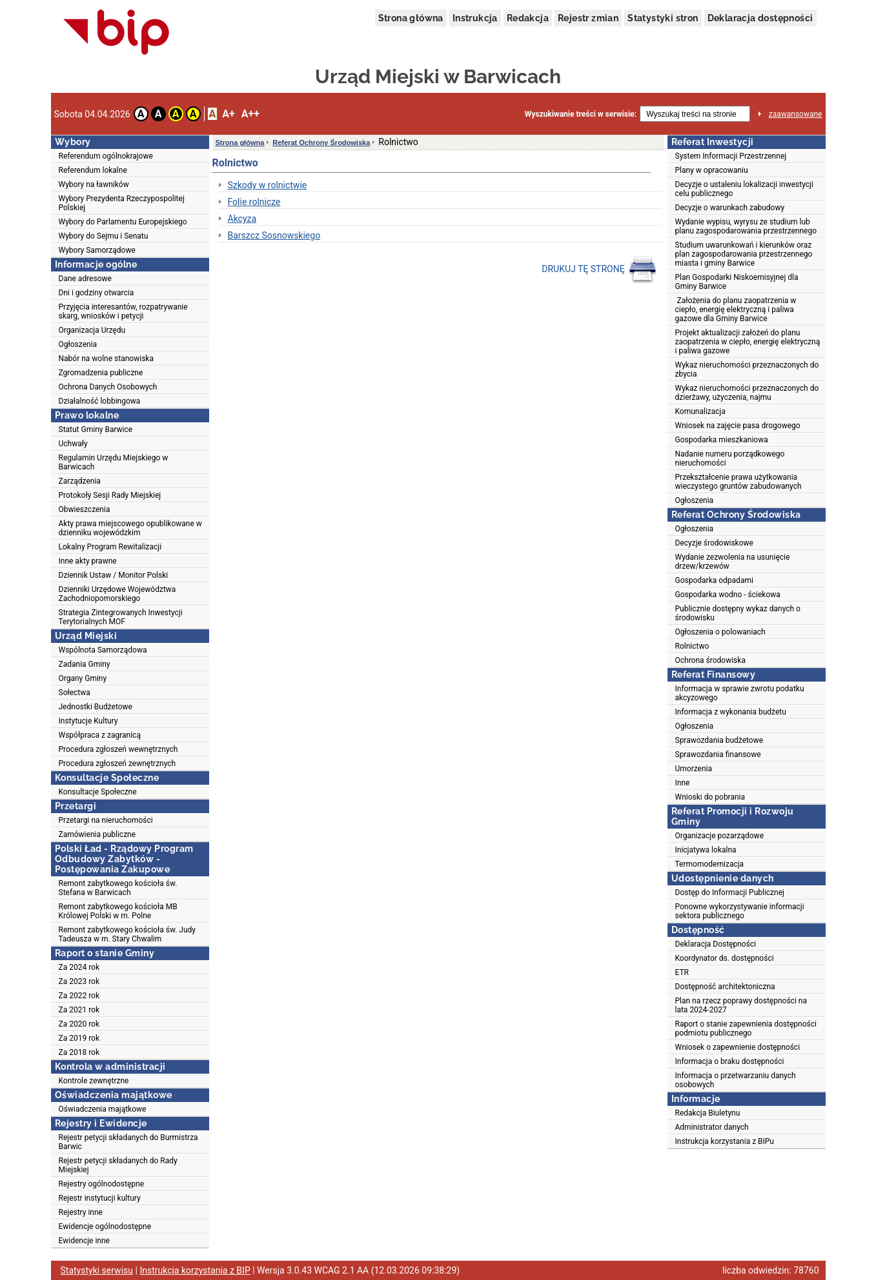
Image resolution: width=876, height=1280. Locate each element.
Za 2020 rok (79, 1024)
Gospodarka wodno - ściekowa (727, 594)
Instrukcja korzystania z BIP (194, 1270)
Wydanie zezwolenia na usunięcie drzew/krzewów (732, 562)
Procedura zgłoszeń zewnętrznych (117, 763)
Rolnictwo (692, 646)
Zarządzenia (80, 481)
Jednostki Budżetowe (95, 706)
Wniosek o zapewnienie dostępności (737, 1047)
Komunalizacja (700, 411)
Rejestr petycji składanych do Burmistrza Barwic (128, 1142)
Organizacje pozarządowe (719, 835)
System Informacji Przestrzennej (731, 156)
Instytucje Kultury (88, 720)
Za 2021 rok (79, 1009)
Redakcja (528, 18)
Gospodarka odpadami (714, 580)
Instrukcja (475, 18)
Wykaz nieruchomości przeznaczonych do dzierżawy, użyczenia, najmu (747, 393)
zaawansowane (795, 114)
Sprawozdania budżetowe (719, 740)
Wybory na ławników (94, 184)
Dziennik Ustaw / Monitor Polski (113, 575)
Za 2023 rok (79, 981)
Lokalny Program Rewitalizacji (110, 546)
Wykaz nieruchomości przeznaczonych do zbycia (747, 369)
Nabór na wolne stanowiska (106, 358)
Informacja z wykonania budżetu (730, 711)
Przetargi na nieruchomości (106, 820)
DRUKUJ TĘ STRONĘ (599, 269)
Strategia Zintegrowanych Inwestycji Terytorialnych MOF (121, 617)
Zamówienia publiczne (97, 834)
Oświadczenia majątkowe (103, 1109)
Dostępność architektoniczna (725, 986)
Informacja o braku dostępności (729, 1061)
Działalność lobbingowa (100, 401)
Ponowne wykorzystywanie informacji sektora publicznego (739, 911)
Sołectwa (74, 692)
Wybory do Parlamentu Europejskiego (123, 221)
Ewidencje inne (84, 1240)
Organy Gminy (83, 678)
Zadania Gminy (84, 664)
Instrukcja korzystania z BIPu (725, 1141)
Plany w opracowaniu (711, 170)
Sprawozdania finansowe (718, 754)
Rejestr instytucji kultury (100, 1198)
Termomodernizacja (709, 864)
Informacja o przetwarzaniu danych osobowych (735, 1080)
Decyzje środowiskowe (714, 542)
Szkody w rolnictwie (267, 185)
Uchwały (73, 443)
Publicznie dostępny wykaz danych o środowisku (737, 613)
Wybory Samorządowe (97, 250)
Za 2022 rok (79, 995)
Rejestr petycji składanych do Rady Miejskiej (118, 1165)
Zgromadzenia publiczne (101, 372)
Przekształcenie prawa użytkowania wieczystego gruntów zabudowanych (738, 482)
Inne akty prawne (88, 561)
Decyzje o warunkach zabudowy (730, 207)
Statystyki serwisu (97, 1270)
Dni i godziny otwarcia (96, 292)
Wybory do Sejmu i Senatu (103, 236)
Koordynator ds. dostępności (724, 958)
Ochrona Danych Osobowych (108, 386)
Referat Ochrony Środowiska (321, 142)
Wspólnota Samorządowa (103, 650)
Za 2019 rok (79, 1038)
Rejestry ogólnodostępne (102, 1183)
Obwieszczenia (84, 509)
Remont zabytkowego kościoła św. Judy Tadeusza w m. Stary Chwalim (127, 934)
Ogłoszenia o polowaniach (720, 631)
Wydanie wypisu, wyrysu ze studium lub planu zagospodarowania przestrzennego (746, 226)
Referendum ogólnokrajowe (106, 156)
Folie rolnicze (254, 202)
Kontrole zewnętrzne (94, 1080)
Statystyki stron (662, 18)
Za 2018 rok (79, 1052)
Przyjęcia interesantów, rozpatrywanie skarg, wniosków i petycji (123, 311)
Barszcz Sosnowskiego (274, 235)
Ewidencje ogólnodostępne (105, 1226)
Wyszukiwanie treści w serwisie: (581, 114)
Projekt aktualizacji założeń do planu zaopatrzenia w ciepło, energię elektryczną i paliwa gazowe (747, 341)
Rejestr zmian (588, 18)
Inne (682, 782)
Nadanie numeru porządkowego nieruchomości (730, 458)
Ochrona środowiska (710, 660)
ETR (682, 972)
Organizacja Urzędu (92, 330)
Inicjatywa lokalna (706, 849)
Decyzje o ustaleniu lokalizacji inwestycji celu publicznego (744, 189)
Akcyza (242, 218)
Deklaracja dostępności (760, 18)
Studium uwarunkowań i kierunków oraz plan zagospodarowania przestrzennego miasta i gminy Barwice (744, 254)
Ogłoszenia (78, 344)
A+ (228, 114)
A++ (250, 114)
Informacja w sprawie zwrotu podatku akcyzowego (739, 693)
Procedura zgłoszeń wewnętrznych (118, 749)
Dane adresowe (85, 278)
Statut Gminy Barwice (96, 429)
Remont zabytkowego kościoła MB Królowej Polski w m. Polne (118, 911)
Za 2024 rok (79, 967)
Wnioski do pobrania (710, 797)
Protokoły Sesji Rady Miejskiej (110, 495)
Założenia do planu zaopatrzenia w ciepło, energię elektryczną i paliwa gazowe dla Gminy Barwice (736, 309)
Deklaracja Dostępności (716, 944)
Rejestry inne (81, 1212)
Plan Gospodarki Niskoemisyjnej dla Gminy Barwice (737, 282)
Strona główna (410, 18)
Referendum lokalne (93, 170)
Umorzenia (694, 768)
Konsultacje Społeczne (98, 791)
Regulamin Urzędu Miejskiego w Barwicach (113, 462)
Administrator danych (712, 1127)
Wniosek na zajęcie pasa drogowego (737, 425)
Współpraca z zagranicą (100, 735)
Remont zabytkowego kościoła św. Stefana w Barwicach (118, 888)
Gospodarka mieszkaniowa (721, 439)
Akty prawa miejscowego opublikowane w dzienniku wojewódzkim (130, 528)
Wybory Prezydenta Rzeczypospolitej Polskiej (122, 203)
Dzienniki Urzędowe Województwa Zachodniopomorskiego (117, 594)
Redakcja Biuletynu (707, 1113)
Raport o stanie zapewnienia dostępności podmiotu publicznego (746, 1028)
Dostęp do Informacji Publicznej (729, 892)
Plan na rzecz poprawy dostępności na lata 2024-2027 (741, 1005)
